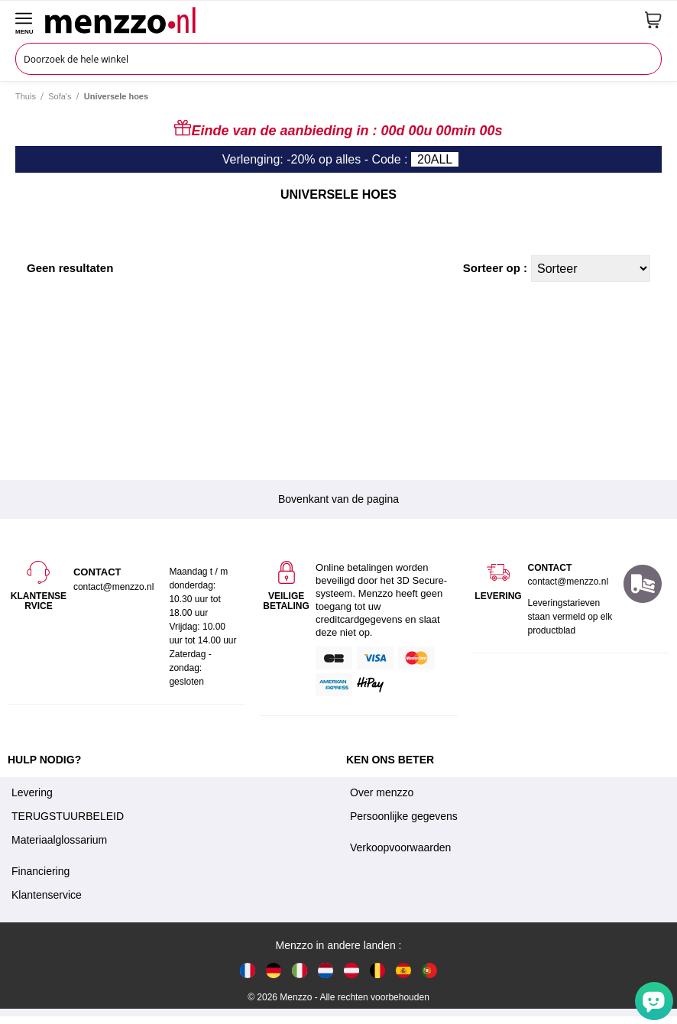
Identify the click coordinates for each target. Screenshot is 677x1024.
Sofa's (59, 96)
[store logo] (339, 20)
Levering (32, 792)
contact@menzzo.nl (567, 581)
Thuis (25, 96)
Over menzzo (381, 792)
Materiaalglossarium (59, 840)
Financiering (40, 871)
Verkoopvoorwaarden (400, 847)
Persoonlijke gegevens (404, 816)
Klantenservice (46, 895)
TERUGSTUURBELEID (67, 816)
